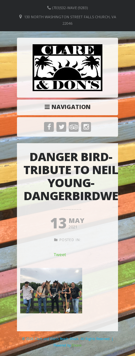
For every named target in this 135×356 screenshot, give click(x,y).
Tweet (60, 254)
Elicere (77, 345)
